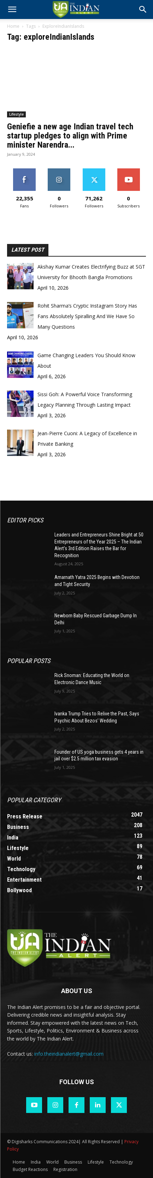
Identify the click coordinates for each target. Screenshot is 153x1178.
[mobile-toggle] (12, 9)
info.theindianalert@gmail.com (69, 1053)
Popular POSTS (28, 660)
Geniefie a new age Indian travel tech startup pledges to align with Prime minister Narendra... (70, 136)
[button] (143, 9)
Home (13, 26)
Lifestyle (16, 114)
